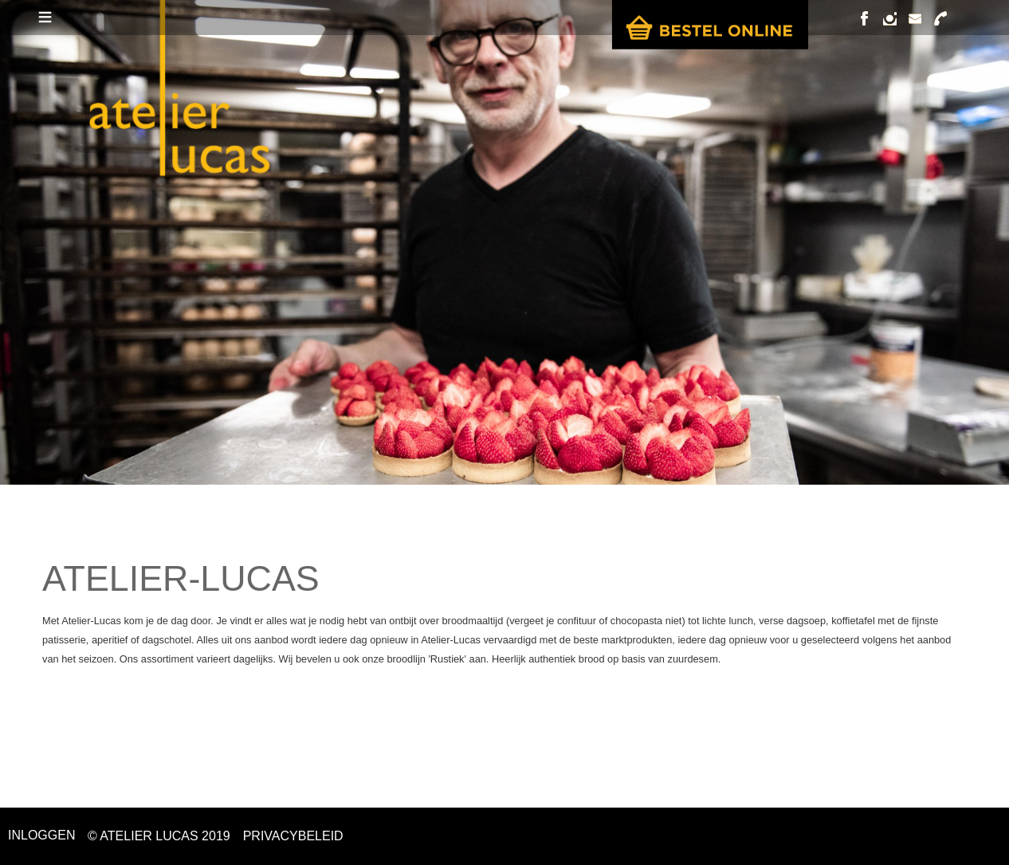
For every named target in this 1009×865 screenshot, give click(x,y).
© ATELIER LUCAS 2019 (159, 836)
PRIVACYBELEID (293, 836)
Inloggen (41, 835)
